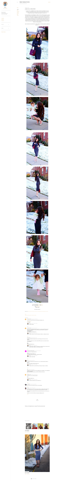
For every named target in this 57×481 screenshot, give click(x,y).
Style (17, 14)
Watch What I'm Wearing (34, 311)
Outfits (18, 13)
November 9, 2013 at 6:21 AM (31, 369)
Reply (27, 326)
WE (27, 369)
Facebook (2, 20)
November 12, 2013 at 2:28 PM (34, 355)
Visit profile (5, 8)
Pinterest (2, 19)
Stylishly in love (29, 374)
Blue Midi (27, 472)
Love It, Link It (38, 311)
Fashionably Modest (44, 311)
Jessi (27, 360)
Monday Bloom (40, 311)
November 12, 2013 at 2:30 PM (34, 379)
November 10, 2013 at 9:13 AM (34, 374)
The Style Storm (29, 321)
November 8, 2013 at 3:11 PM (31, 360)
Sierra (30, 323)
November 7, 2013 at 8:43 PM (34, 345)
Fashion (18, 12)
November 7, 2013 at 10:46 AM (34, 323)
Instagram (2, 18)
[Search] (49, 2)
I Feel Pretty (47, 311)
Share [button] (17, 7)
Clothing (18, 11)
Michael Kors (38, 306)
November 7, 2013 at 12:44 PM (33, 337)
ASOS (17, 10)
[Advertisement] (37, 413)
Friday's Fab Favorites (30, 311)
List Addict (28, 384)
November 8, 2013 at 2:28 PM (38, 350)
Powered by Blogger (33, 478)
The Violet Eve (25, 2)
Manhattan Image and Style (30, 350)
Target (18, 15)
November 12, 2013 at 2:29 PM (34, 364)
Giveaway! (27, 430)
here (38, 304)
